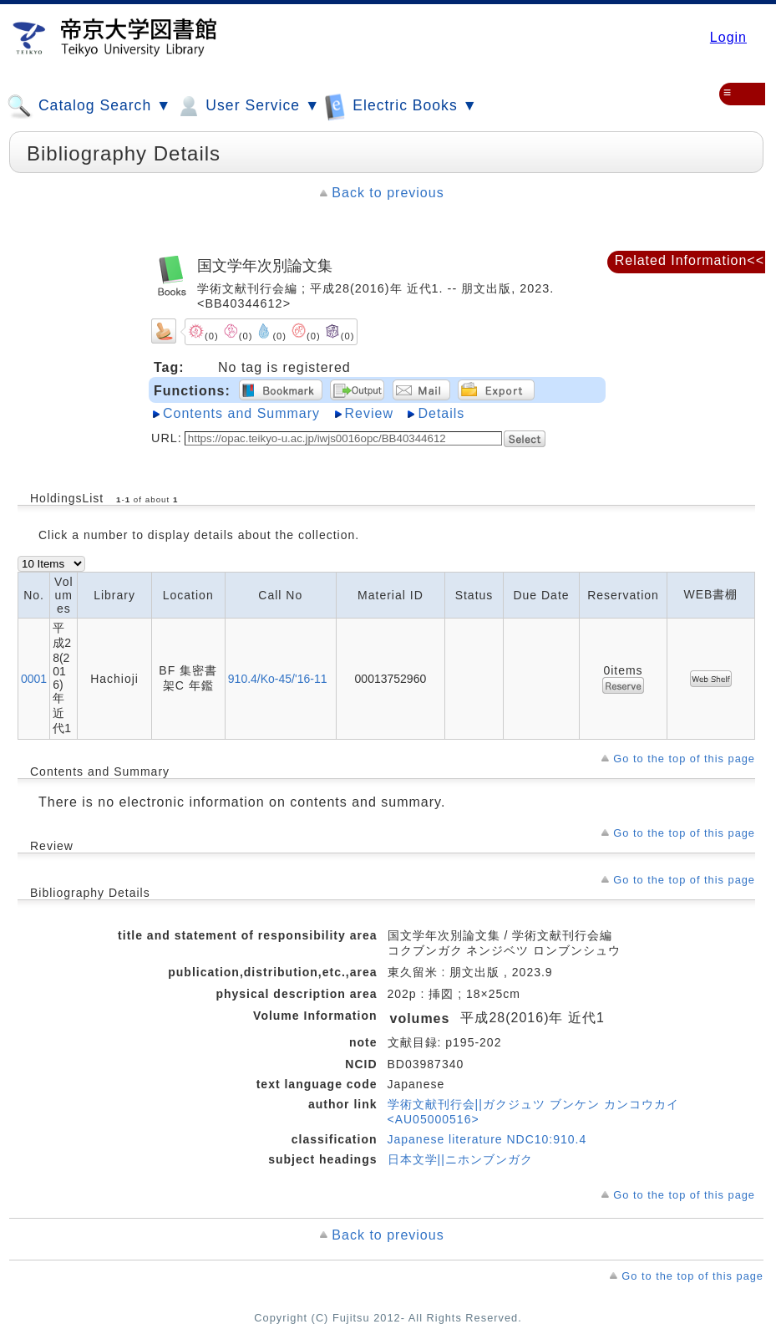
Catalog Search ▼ (89, 106)
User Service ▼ (247, 106)
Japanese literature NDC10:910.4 (487, 1139)
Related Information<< (689, 260)
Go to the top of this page (684, 758)
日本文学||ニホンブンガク (460, 1159)
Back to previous (388, 193)
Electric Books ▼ (401, 105)
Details (441, 413)
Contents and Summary (241, 413)
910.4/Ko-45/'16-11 (277, 678)
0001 (34, 678)
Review (369, 413)
